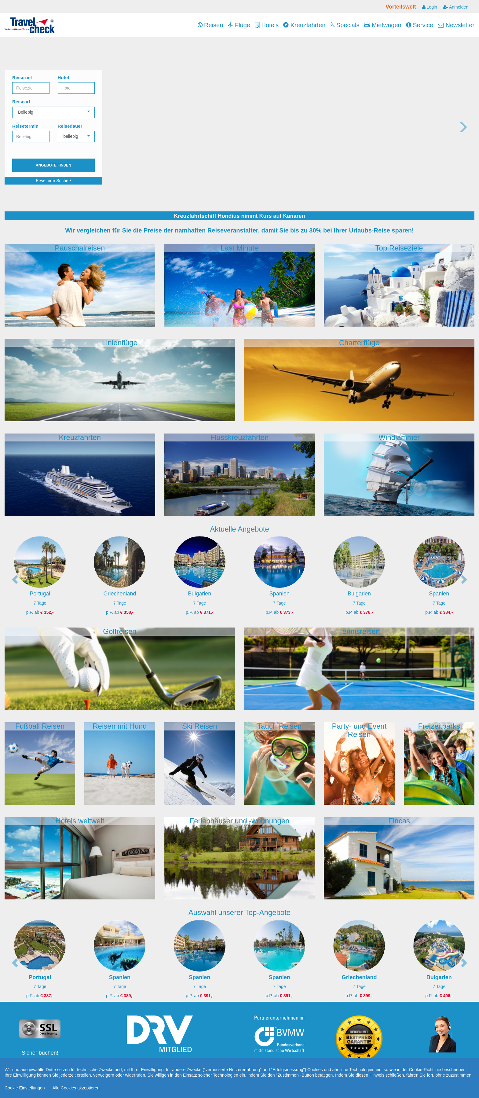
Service (419, 25)
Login (429, 7)
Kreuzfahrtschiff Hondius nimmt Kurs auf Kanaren (239, 216)
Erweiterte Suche (53, 180)
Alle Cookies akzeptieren (76, 1087)
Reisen (210, 25)
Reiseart (21, 101)
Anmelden (455, 7)
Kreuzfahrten (304, 25)
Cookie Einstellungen (25, 1087)
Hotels (267, 25)
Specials (344, 25)
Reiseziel (22, 77)
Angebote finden (53, 165)
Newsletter (456, 25)
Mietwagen (382, 25)
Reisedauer (70, 126)
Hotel (63, 77)
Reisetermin (25, 126)
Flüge (239, 25)
